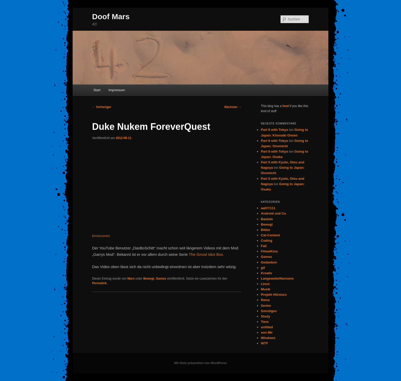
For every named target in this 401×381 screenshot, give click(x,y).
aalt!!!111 (268, 208)
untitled (267, 327)
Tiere (265, 322)
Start (96, 90)
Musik (265, 289)
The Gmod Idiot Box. (206, 254)
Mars (131, 278)
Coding (266, 240)
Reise (265, 300)
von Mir (267, 332)
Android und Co (273, 213)
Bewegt (148, 278)
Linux (265, 284)
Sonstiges (269, 311)
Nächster (232, 107)
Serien (266, 306)
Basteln (267, 219)
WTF (264, 343)
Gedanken (269, 262)
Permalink (99, 283)
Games (161, 278)
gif (263, 268)
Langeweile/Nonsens (277, 278)
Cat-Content (270, 235)
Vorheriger (101, 107)
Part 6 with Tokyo (274, 130)
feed (286, 106)
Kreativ (266, 273)
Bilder (265, 230)
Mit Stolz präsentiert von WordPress (200, 363)
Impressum (116, 90)
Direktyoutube (101, 236)
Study (265, 316)
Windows (268, 338)
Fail (263, 246)
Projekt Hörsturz (274, 295)
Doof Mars (111, 16)
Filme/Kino (269, 251)
